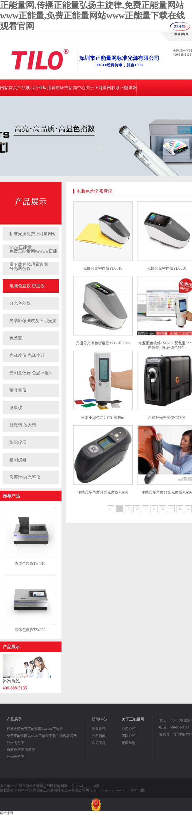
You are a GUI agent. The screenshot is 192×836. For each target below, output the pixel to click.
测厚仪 (15, 407)
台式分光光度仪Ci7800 (166, 418)
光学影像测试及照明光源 (32, 320)
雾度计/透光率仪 (24, 477)
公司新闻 (99, 736)
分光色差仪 (20, 303)
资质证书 (59, 87)
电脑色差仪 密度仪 (27, 286)
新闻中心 (77, 87)
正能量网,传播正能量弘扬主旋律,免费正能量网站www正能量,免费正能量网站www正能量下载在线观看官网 (92, 15)
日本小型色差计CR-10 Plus (103, 418)
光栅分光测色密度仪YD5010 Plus (103, 343)
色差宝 (15, 338)
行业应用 (42, 87)
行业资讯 (99, 729)
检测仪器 (17, 459)
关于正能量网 (98, 87)
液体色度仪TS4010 (30, 564)
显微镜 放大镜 (22, 425)
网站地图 (6, 813)
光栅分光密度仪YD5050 (166, 268)
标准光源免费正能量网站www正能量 (32, 236)
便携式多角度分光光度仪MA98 (102, 492)
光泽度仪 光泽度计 (27, 355)
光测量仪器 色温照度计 (31, 373)
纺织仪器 (17, 442)
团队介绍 (129, 736)
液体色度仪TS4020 (30, 630)
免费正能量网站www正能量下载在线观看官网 (33, 253)
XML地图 (138, 790)
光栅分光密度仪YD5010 (102, 268)
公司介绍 (129, 729)
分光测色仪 (15, 743)
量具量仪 (17, 390)
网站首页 (8, 87)
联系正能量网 (124, 87)
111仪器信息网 (179, 34)
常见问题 (99, 743)
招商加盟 (129, 743)
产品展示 (25, 87)
